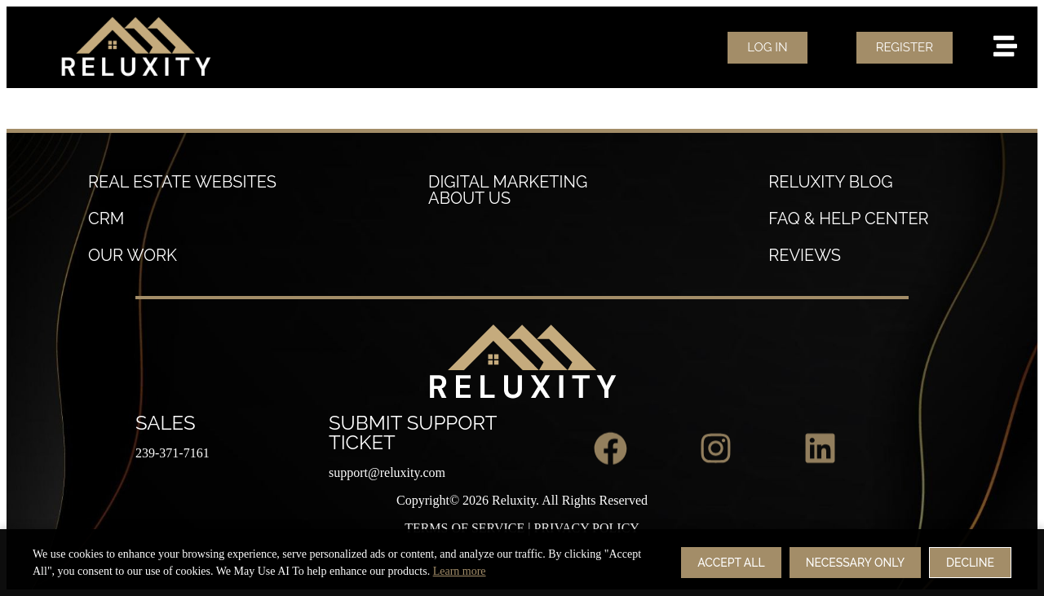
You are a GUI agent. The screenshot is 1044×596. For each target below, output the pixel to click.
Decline (970, 569)
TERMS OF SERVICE (464, 528)
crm (106, 218)
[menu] (1005, 46)
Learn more (459, 578)
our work (132, 255)
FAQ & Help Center (848, 218)
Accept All (730, 569)
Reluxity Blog (830, 182)
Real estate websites (182, 182)
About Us (469, 198)
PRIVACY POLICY (586, 528)
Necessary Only (855, 569)
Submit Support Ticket (413, 432)
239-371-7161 (172, 453)
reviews (804, 255)
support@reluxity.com (387, 472)
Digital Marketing (507, 182)
